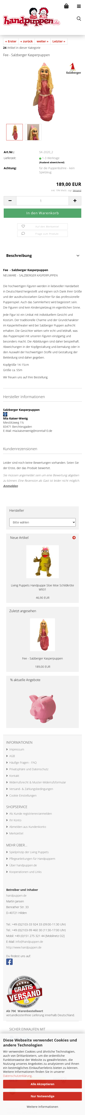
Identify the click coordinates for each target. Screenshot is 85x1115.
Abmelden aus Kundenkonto (27, 827)
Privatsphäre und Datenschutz (28, 769)
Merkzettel (16, 833)
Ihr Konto (15, 820)
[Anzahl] (42, 200)
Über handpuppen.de (23, 865)
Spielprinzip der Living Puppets (29, 852)
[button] (10, 200)
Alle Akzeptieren (42, 1084)
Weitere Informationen (42, 1107)
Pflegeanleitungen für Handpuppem (32, 859)
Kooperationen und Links (25, 872)
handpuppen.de (16, 895)
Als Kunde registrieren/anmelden (30, 814)
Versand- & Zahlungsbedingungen (31, 789)
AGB (12, 756)
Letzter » (58, 41)
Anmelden (10, 486)
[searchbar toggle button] (79, 18)
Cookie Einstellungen (22, 795)
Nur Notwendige (42, 1096)
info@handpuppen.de (29, 942)
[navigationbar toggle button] (79, 6)
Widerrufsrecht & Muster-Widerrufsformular (37, 782)
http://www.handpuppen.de (23, 947)
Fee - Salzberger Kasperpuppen (42, 658)
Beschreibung (19, 255)
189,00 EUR (42, 667)
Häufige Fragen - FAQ (23, 762)
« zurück (26, 41)
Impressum (16, 749)
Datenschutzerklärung (17, 1076)
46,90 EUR (42, 598)
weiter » (43, 41)
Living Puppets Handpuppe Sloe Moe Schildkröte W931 (42, 587)
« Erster (10, 41)
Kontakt (14, 776)
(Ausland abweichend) (51, 162)
